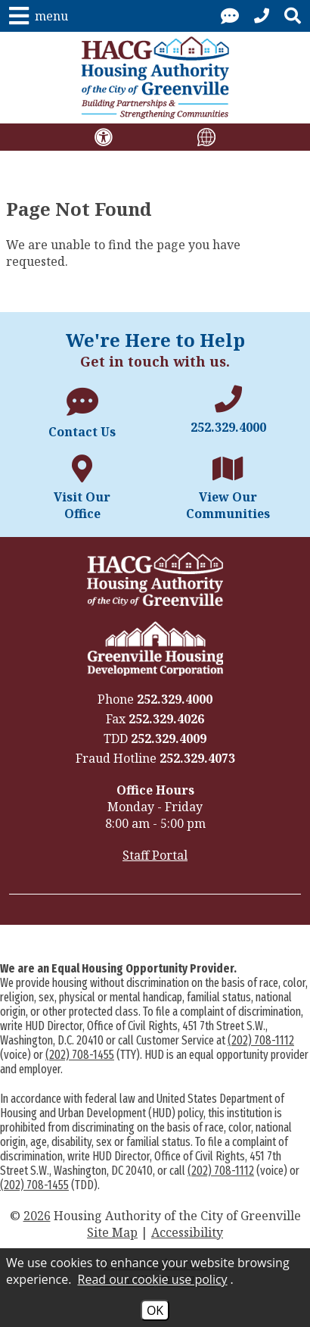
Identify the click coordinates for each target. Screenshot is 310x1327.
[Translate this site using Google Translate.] (206, 137)
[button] (38, 16)
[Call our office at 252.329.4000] (261, 15)
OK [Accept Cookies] (155, 1310)
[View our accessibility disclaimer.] (104, 137)
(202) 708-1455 (79, 1055)
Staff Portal (155, 855)
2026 (37, 1215)
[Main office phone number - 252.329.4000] (228, 411)
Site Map (112, 1232)
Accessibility (187, 1232)
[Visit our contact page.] (230, 16)
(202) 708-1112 (261, 1040)
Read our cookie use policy (153, 1279)
